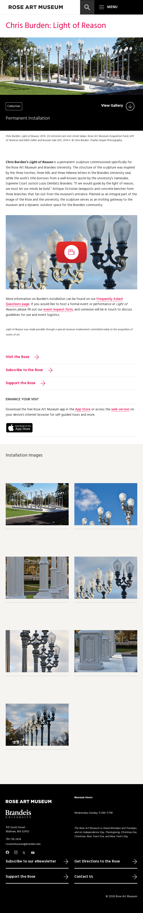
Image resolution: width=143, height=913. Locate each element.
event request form (58, 309)
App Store (82, 409)
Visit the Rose (17, 357)
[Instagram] (16, 852)
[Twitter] (24, 852)
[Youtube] (32, 852)
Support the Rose (21, 383)
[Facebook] (7, 852)
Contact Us (83, 877)
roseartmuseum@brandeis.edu (23, 844)
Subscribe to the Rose (24, 370)
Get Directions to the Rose (97, 862)
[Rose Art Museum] (36, 7)
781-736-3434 (13, 839)
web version (120, 409)
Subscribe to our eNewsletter (31, 862)
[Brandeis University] (18, 814)
